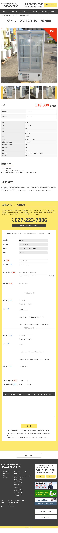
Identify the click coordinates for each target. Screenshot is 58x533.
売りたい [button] (24, 11)
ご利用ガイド (5, 471)
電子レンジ (17, 494)
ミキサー (19, 492)
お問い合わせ (50, 5)
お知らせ (5, 475)
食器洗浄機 (20, 489)
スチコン (20, 490)
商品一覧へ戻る (29, 455)
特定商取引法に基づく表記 (45, 511)
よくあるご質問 (43, 11)
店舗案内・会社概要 (18, 473)
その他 (17, 495)
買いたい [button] (14, 11)
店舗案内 (53, 11)
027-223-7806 (34, 4)
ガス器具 (16, 490)
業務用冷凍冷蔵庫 (17, 477)
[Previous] (2, 92)
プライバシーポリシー (34, 430)
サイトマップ (27, 475)
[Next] (56, 92)
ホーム (5, 11)
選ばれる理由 (34, 11)
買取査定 (51, 476)
